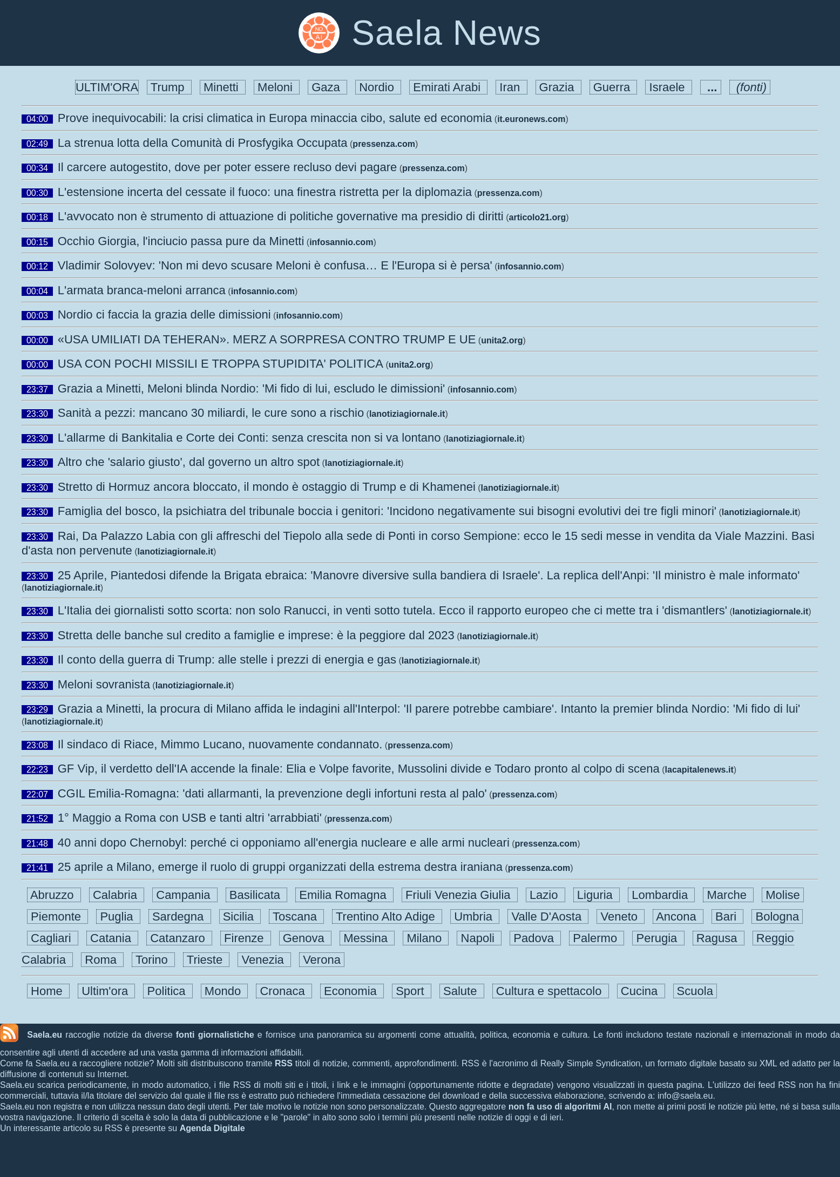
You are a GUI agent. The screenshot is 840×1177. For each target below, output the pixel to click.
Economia (352, 991)
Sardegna (180, 916)
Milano (425, 938)
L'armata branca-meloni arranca (142, 290)
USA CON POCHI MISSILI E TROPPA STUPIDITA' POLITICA (220, 363)
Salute (462, 991)
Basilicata (256, 895)
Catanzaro (179, 938)
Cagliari (53, 938)
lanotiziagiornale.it (407, 413)
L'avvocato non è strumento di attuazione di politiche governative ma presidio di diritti (281, 216)
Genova (305, 938)
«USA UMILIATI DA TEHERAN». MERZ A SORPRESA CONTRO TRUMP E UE (267, 339)
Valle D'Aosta (548, 916)
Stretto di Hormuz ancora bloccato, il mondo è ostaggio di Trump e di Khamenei (267, 486)
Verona (322, 959)
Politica (168, 991)
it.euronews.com (531, 119)
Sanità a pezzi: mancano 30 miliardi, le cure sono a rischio (211, 413)
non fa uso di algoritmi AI (560, 1106)
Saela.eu (44, 1034)
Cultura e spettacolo (550, 991)
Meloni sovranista (104, 684)
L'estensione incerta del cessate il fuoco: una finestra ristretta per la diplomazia (265, 192)
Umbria (475, 916)
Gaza (327, 87)
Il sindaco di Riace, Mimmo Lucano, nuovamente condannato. (220, 744)
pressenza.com (384, 143)
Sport (411, 991)
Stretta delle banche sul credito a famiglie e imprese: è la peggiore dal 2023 (256, 635)
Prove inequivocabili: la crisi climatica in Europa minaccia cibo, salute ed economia (275, 118)
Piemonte (57, 916)
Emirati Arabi (448, 87)
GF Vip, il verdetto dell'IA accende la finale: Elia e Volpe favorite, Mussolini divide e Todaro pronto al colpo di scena (359, 768)
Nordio (378, 87)
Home (48, 991)
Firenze (245, 938)
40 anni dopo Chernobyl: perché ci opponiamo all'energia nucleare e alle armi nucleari (284, 842)
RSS (284, 1063)
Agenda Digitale (212, 1128)
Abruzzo (54, 895)
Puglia (118, 916)
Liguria (596, 895)
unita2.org (502, 340)
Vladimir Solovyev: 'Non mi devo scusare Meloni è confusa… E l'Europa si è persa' (275, 265)
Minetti (222, 87)
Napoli (479, 938)
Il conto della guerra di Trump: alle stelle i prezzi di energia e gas (227, 659)
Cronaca (283, 991)
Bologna (777, 916)
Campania (185, 895)
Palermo (597, 938)
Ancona (678, 916)
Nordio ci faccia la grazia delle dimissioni (164, 314)
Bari (727, 916)
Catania (112, 938)
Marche (728, 895)
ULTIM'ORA (107, 87)
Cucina (641, 991)
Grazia (558, 87)
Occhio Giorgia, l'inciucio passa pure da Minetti (181, 241)
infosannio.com (341, 242)
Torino (153, 959)
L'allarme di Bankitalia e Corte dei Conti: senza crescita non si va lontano (249, 437)
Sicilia (240, 916)
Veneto (620, 916)
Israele (668, 87)
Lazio (545, 895)
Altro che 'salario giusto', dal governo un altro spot (189, 462)
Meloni (276, 87)
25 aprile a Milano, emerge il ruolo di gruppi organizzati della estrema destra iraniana (280, 867)
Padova (535, 938)
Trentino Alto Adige (387, 916)
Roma (102, 959)
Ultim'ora (106, 991)
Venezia (264, 959)
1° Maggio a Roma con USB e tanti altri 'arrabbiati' (190, 817)
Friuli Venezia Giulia (459, 895)
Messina (367, 938)
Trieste (206, 959)
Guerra (613, 87)
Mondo (224, 991)
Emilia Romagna (344, 895)
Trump (169, 87)
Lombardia (661, 895)
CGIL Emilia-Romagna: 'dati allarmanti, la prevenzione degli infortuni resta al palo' (272, 793)
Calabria (117, 895)
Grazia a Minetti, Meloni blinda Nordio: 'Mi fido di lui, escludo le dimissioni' (251, 388)
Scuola (695, 991)
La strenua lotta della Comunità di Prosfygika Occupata (203, 143)
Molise (782, 895)
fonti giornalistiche (215, 1034)
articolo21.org (537, 217)
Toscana (296, 916)
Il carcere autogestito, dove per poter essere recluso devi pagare (227, 167)
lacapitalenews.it (699, 769)
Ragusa (718, 938)
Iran (511, 87)
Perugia (658, 938)
